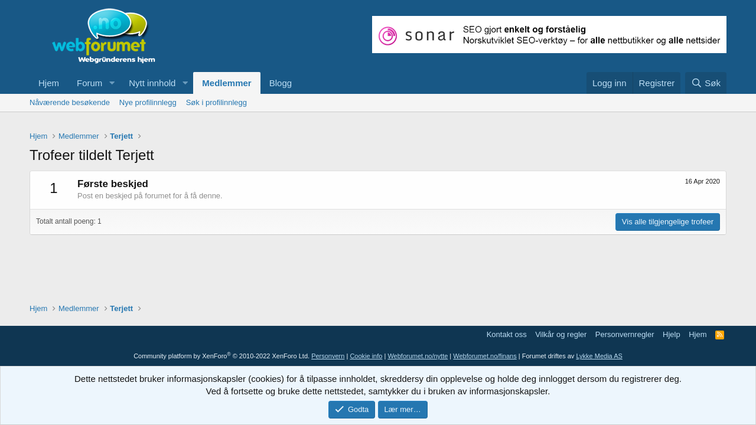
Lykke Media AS (599, 355)
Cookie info (366, 355)
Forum (89, 83)
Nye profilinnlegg (148, 102)
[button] (111, 83)
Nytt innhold (152, 83)
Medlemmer (226, 83)
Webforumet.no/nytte (417, 355)
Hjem (48, 83)
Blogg (280, 83)
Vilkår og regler (560, 334)
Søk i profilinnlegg (216, 102)
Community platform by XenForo (221, 355)
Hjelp (671, 334)
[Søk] (705, 83)
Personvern (327, 355)
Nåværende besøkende (70, 102)
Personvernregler (624, 334)
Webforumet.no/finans (484, 355)
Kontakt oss (507, 334)
